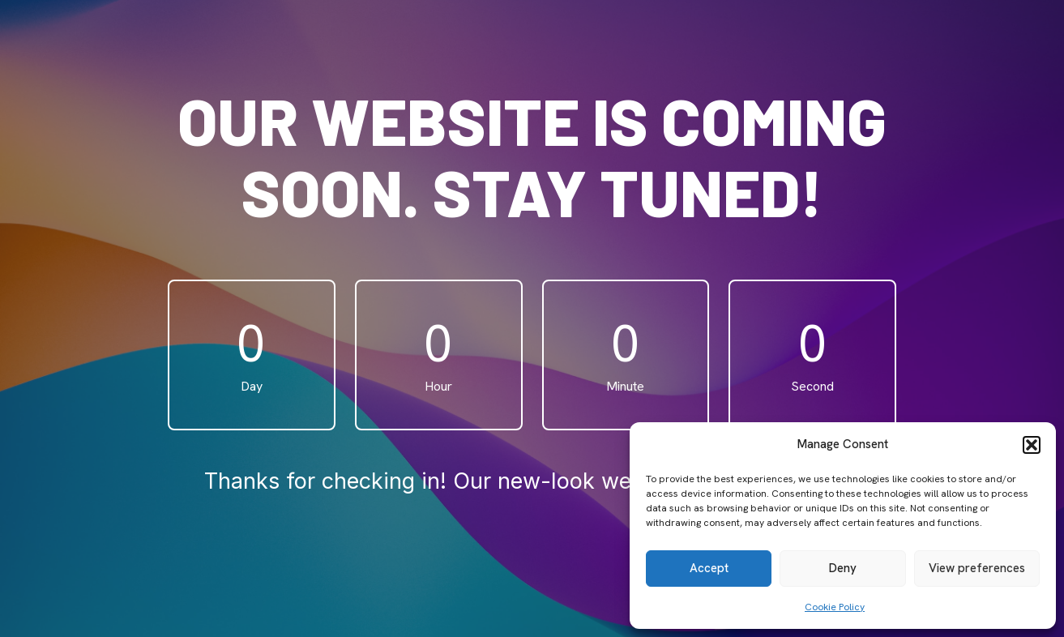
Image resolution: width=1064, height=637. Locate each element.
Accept (709, 568)
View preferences (977, 568)
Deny (843, 568)
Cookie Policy (835, 607)
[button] (1031, 445)
